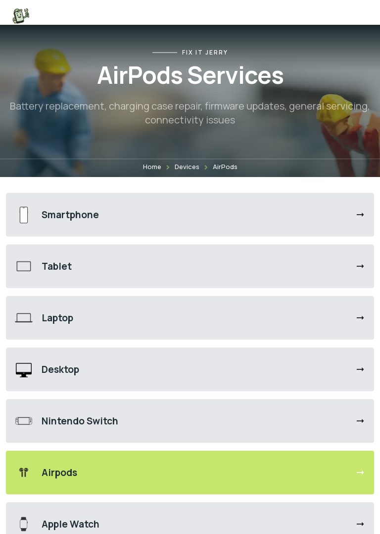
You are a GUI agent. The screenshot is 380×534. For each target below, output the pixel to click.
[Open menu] (359, 16)
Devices (187, 166)
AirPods (225, 166)
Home (152, 166)
